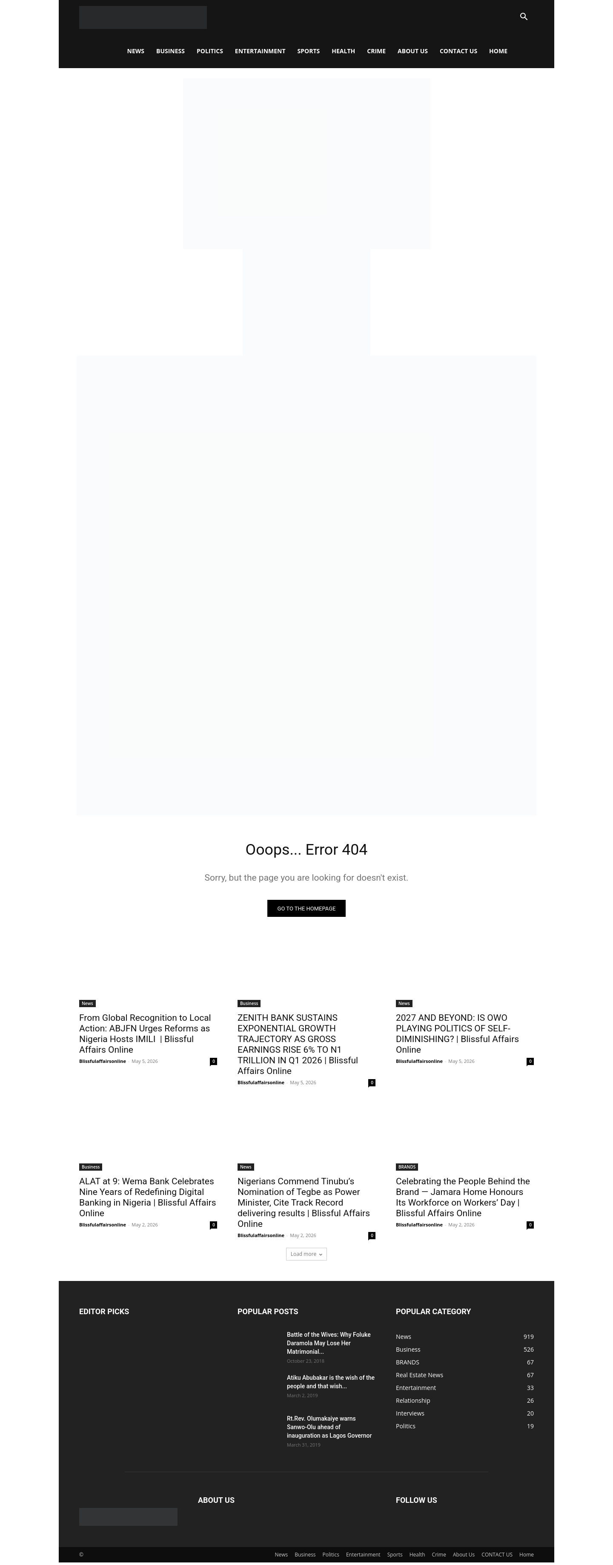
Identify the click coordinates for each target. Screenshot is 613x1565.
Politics (210, 51)
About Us (413, 51)
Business (170, 51)
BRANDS (406, 1169)
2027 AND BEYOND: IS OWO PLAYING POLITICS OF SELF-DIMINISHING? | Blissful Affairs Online (457, 1036)
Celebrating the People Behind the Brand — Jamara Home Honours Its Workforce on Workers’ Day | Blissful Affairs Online (463, 1200)
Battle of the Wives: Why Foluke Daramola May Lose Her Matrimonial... (329, 1346)
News (135, 51)
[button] (523, 18)
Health (343, 51)
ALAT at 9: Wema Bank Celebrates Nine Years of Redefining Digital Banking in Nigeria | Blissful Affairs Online (147, 1200)
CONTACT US (458, 51)
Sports (309, 51)
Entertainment (260, 51)
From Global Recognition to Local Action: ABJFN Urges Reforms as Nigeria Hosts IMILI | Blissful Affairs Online (145, 1036)
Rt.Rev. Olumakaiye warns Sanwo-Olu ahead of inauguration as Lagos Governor (329, 1430)
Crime (376, 51)
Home (498, 51)
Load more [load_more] (307, 1256)
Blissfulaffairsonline (102, 1063)
